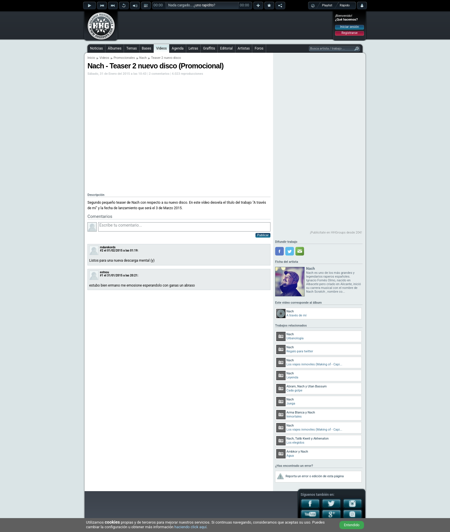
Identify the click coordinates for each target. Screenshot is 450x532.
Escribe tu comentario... (184, 227)
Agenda (178, 48)
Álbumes (114, 48)
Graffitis (209, 48)
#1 (101, 275)
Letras (193, 48)
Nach (143, 58)
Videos (161, 48)
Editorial (226, 48)
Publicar (263, 235)
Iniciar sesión (349, 27)
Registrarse (349, 33)
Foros (259, 48)
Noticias (96, 48)
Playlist (327, 5)
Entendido (352, 525)
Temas (131, 48)
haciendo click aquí (190, 527)
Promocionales (124, 58)
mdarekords (108, 247)
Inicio (91, 58)
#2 (101, 250)
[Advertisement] (225, 25)
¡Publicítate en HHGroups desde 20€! (336, 232)
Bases (146, 48)
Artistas (244, 48)
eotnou (104, 272)
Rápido (345, 5)
